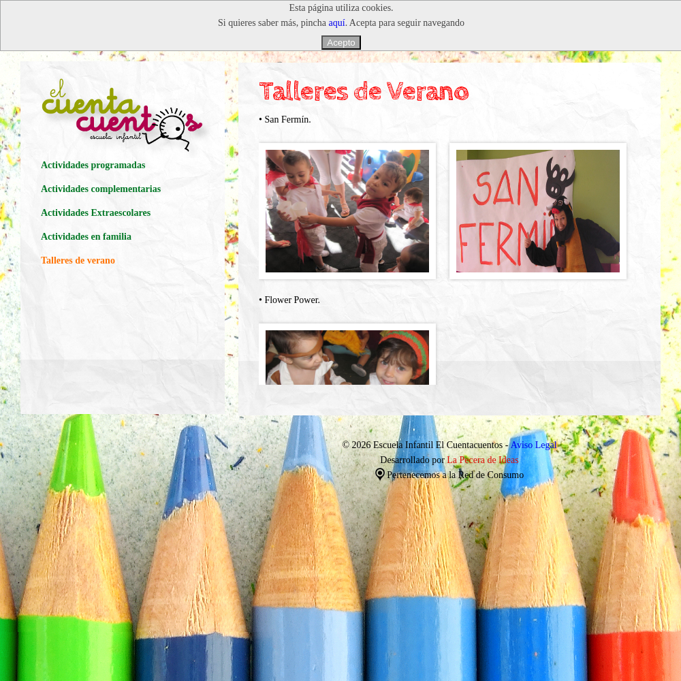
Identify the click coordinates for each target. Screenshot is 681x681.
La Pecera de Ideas (482, 460)
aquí (337, 23)
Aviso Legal (534, 445)
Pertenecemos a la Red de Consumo (449, 475)
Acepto (341, 42)
